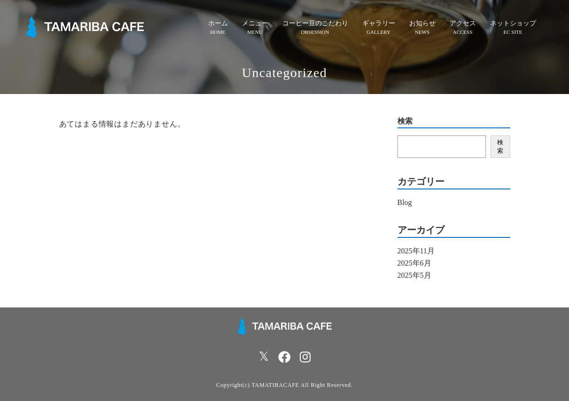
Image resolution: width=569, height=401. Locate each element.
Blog (405, 202)
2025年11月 (416, 251)
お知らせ (422, 23)
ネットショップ (513, 23)
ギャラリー (378, 23)
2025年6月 (414, 263)
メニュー (255, 23)
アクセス (463, 23)
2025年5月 (414, 275)
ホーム (218, 23)
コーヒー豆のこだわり (315, 23)
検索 (405, 121)
